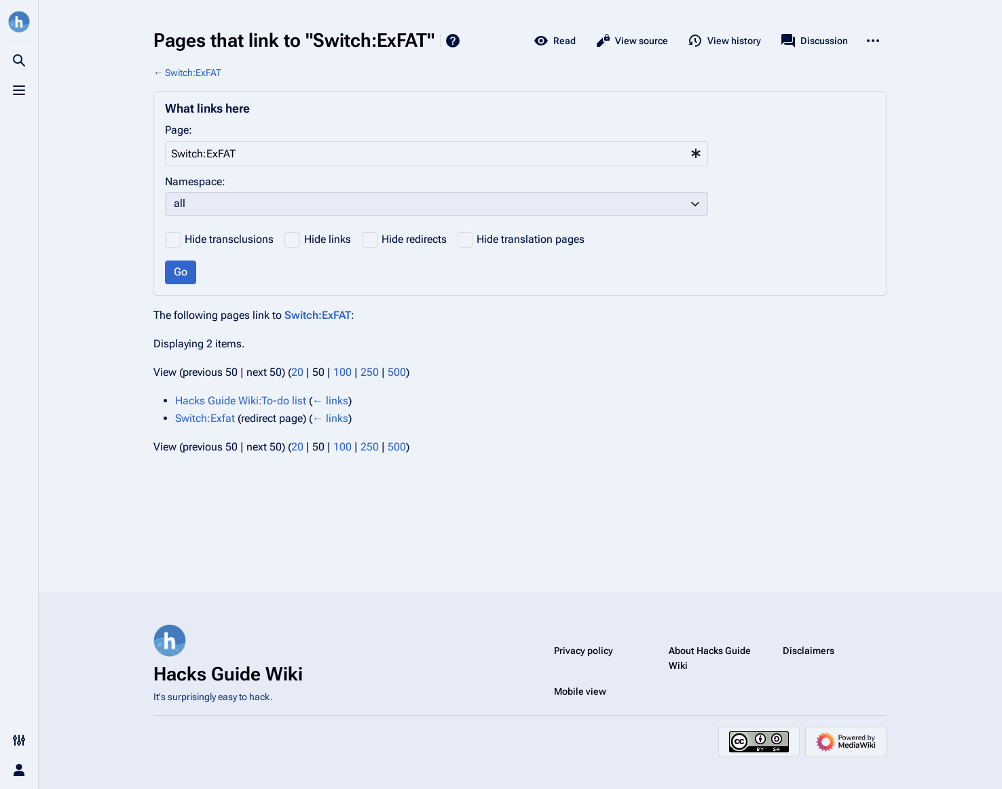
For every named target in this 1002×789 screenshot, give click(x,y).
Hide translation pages (530, 239)
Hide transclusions (229, 239)
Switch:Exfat (205, 418)
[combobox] (436, 153)
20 (297, 372)
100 (342, 372)
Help (453, 40)
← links (330, 400)
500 (397, 372)
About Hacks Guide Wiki (710, 658)
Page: (178, 129)
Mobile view (580, 691)
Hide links (327, 239)
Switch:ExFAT (193, 72)
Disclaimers (808, 650)
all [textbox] (179, 203)
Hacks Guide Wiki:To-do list (240, 400)
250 (369, 372)
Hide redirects (414, 239)
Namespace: (195, 181)
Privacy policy (583, 650)
